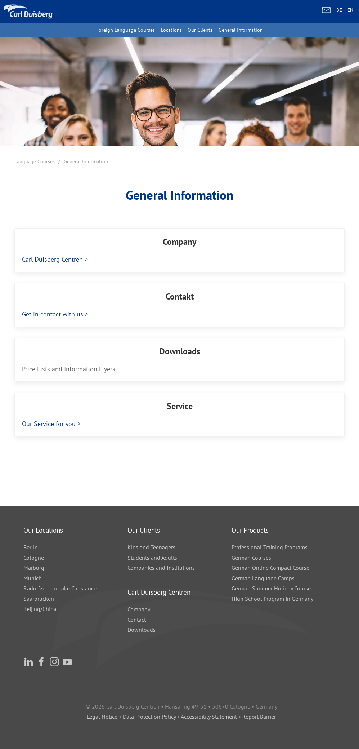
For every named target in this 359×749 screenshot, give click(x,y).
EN (350, 10)
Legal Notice (102, 716)
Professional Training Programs (270, 547)
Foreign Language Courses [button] (125, 30)
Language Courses (34, 161)
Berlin (30, 547)
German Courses (251, 557)
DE (339, 10)
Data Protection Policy (150, 716)
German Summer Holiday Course (271, 588)
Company (138, 609)
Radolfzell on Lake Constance (60, 588)
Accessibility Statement (209, 716)
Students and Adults (152, 557)
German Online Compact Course (270, 567)
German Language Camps (263, 578)
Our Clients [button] (200, 30)
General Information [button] (241, 30)
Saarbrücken (38, 598)
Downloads (141, 629)
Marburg (33, 567)
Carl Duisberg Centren (46, 259)
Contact (136, 619)
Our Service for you (44, 424)
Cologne (33, 557)
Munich (32, 578)
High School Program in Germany (272, 598)
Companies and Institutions (161, 567)
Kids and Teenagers (151, 547)
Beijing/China (40, 608)
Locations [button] (171, 30)
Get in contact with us (48, 314)
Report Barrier (259, 716)
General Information (86, 161)
